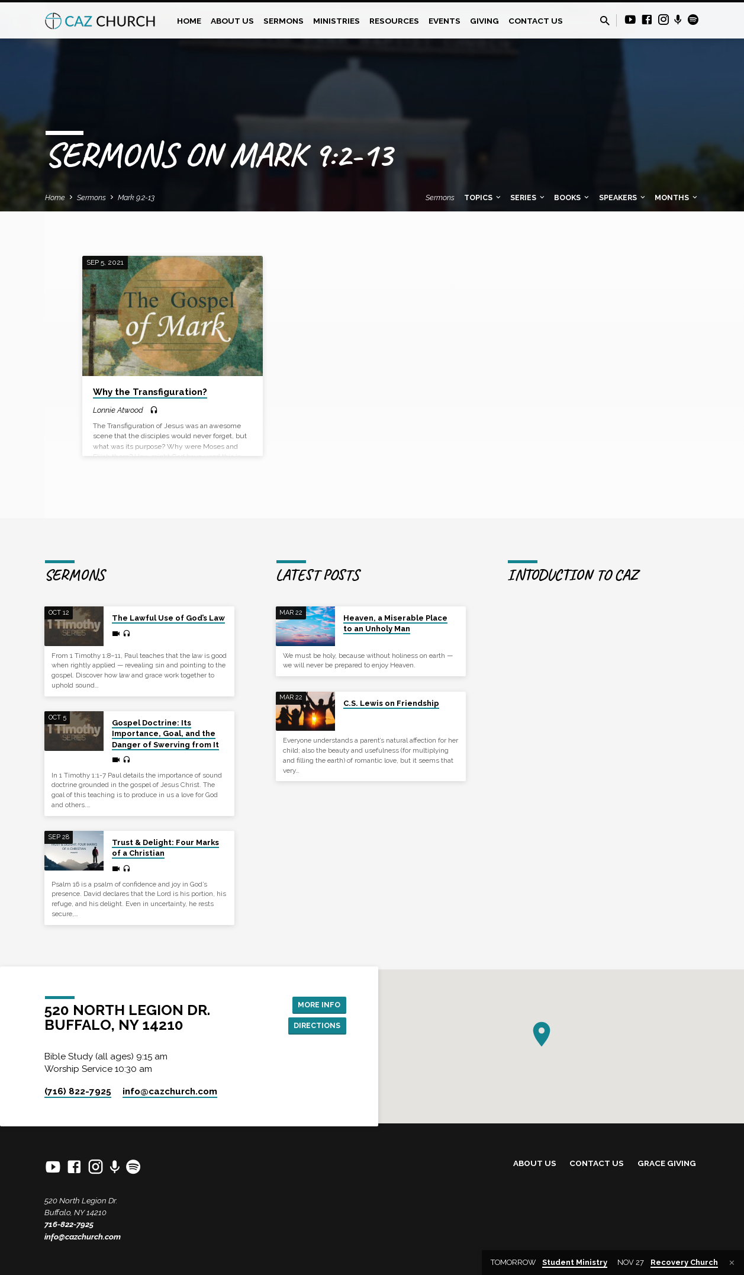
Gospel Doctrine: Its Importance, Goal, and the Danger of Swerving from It (165, 733)
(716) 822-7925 (77, 1091)
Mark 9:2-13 (136, 197)
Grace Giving (666, 1163)
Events (444, 20)
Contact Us (535, 20)
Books (572, 197)
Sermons (283, 20)
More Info (316, 1003)
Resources (394, 20)
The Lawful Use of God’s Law (168, 618)
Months (677, 197)
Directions (314, 1026)
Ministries (336, 20)
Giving (484, 20)
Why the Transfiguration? (150, 392)
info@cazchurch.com (82, 1236)
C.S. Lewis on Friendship (391, 703)
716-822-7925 (69, 1224)
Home (189, 20)
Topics (483, 197)
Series (528, 197)
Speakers (623, 197)
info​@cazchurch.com (170, 1091)
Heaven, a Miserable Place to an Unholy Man (395, 623)
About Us (232, 20)
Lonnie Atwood (118, 410)
